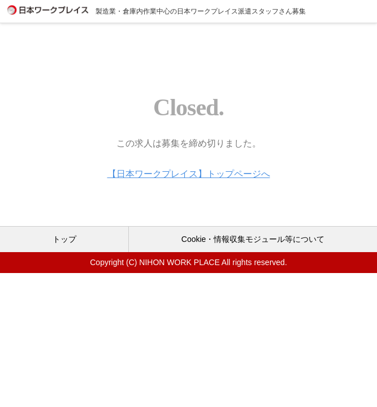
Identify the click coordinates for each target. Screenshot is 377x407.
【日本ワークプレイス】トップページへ (188, 174)
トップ (64, 239)
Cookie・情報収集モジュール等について (253, 239)
